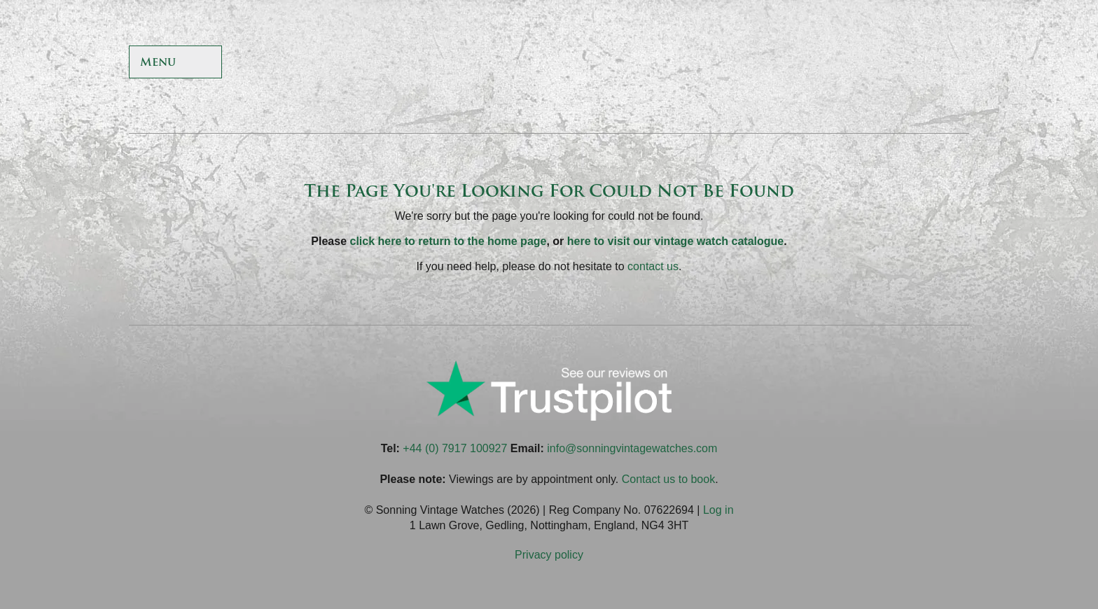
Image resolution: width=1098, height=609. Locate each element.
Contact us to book (668, 479)
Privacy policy (549, 555)
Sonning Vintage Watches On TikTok (887, 63)
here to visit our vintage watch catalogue (675, 241)
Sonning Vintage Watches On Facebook (819, 63)
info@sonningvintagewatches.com (632, 448)
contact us (653, 266)
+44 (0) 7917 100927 (455, 448)
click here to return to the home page (448, 241)
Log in (718, 510)
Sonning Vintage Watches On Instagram (921, 63)
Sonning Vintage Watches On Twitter (853, 63)
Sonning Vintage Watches (549, 62)
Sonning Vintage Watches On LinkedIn (954, 63)
